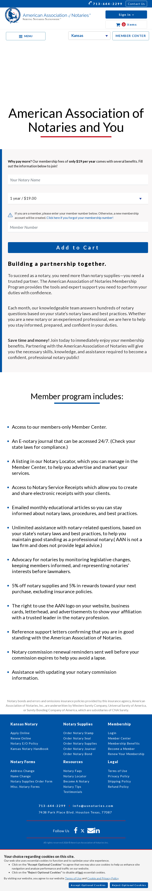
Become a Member (121, 748)
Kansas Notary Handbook (29, 748)
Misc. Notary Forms (25, 786)
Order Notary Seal (77, 738)
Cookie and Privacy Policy (102, 878)
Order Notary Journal (79, 748)
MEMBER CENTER (131, 35)
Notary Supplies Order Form (31, 781)
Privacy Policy (119, 776)
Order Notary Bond (77, 754)
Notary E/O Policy (24, 743)
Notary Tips (72, 786)
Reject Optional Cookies (129, 885)
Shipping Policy (119, 781)
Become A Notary (76, 781)
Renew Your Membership (126, 754)
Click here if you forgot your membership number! (80, 217)
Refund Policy (118, 786)
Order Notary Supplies (80, 743)
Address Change (22, 771)
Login (112, 733)
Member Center (119, 738)
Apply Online (20, 733)
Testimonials (72, 792)
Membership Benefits (124, 743)
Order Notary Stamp (78, 733)
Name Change (20, 776)
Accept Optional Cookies (88, 885)
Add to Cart (78, 247)
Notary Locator (75, 776)
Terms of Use (73, 878)
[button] (126, 14)
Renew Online (20, 738)
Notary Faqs (72, 771)
